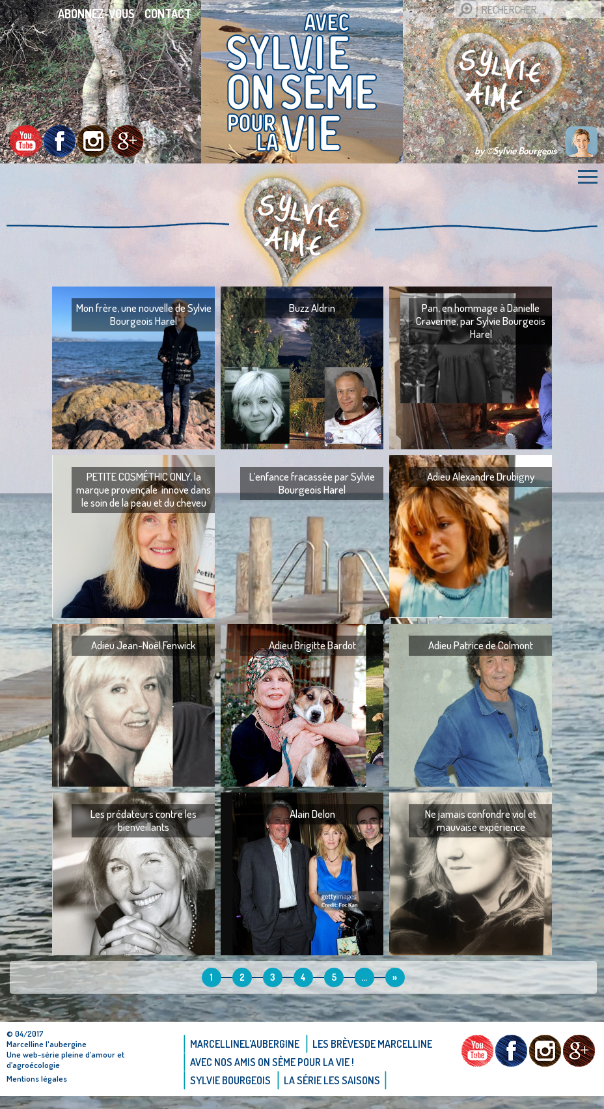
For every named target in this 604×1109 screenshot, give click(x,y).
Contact (167, 14)
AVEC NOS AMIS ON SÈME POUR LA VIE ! (272, 1062)
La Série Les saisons (332, 1080)
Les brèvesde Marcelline (372, 1043)
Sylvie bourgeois (230, 1080)
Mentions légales (37, 1078)
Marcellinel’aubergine (244, 1043)
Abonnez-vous (96, 14)
